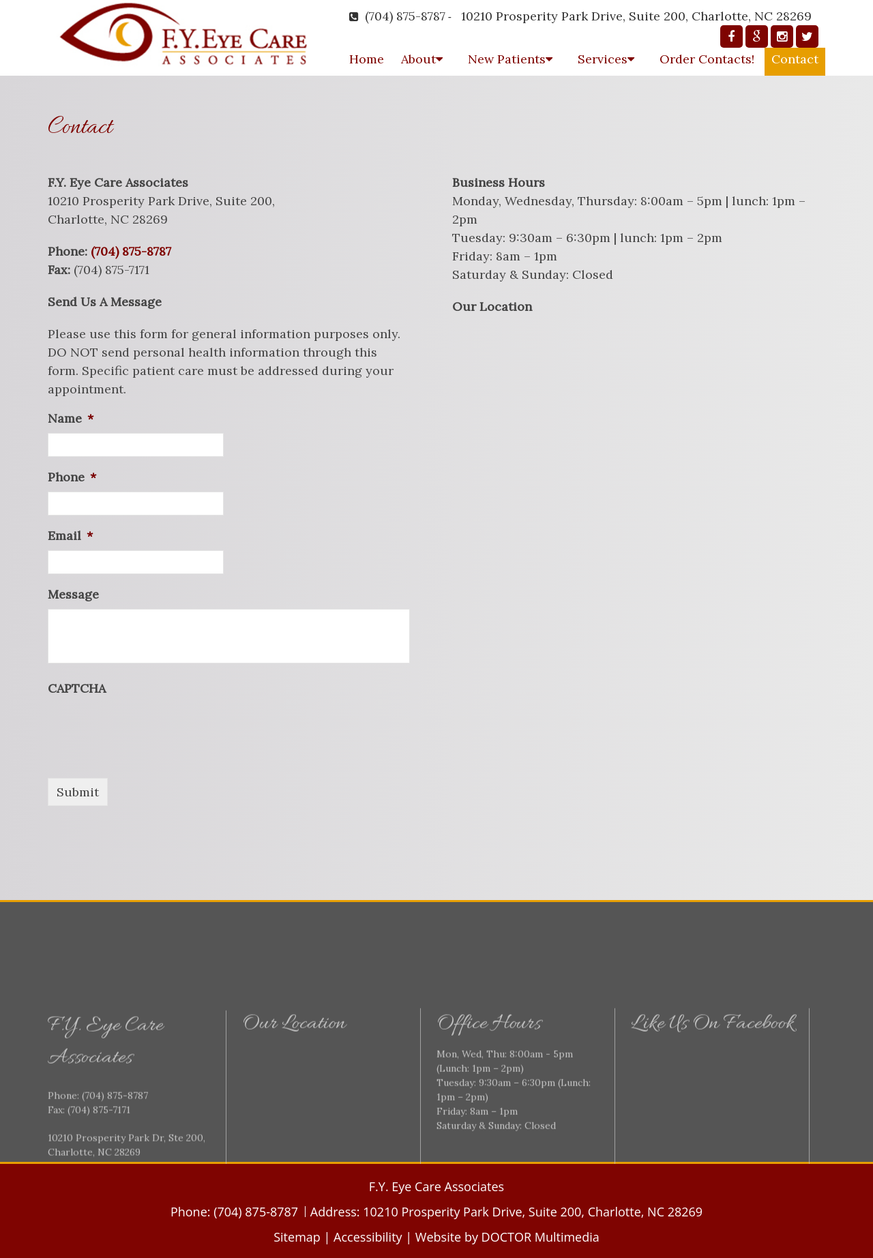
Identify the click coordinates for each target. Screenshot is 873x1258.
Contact (794, 59)
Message (73, 594)
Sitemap (297, 1237)
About (418, 59)
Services (602, 59)
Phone (72, 477)
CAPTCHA (77, 688)
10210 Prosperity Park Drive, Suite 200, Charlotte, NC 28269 (636, 16)
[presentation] (151, 729)
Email (70, 535)
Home (366, 59)
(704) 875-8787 (405, 16)
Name (70, 418)
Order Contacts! (707, 59)
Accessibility (368, 1237)
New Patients (507, 59)
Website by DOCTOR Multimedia (507, 1237)
